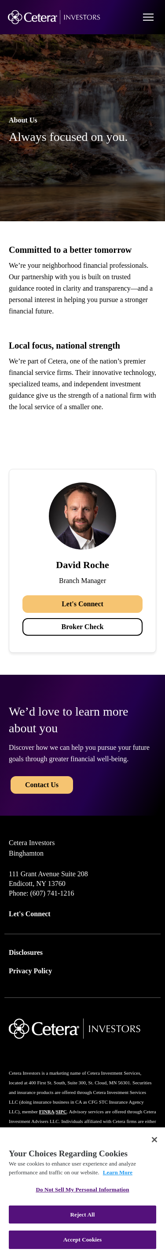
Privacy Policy (30, 971)
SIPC (61, 1111)
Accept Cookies (82, 1239)
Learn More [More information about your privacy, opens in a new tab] (117, 1172)
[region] (82, 1191)
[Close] (154, 1139)
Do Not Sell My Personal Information (82, 1189)
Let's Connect (82, 604)
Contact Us (42, 784)
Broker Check (83, 626)
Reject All (82, 1214)
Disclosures (26, 952)
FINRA (47, 1111)
